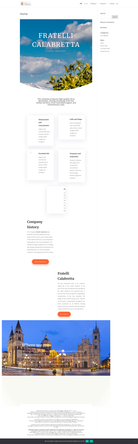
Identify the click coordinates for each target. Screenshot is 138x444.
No (91, 441)
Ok (87, 441)
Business (64, 314)
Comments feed (105, 48)
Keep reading (40, 261)
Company (93, 3)
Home (86, 3)
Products (103, 3)
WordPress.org (104, 51)
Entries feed (103, 46)
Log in (102, 43)
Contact (112, 3)
